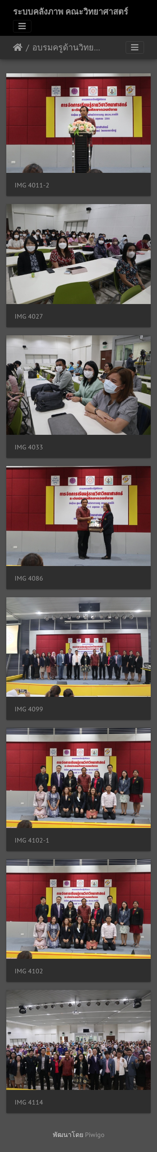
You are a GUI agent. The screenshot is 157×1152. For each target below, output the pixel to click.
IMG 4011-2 (32, 185)
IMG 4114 (29, 1102)
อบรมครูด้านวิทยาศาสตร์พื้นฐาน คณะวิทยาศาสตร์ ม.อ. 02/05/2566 (67, 47)
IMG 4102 (29, 971)
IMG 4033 (29, 447)
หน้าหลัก (18, 47)
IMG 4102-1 (32, 840)
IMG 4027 (29, 316)
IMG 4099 (29, 709)
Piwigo (95, 1134)
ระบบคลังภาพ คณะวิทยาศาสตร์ (70, 11)
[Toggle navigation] (22, 26)
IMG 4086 (29, 578)
